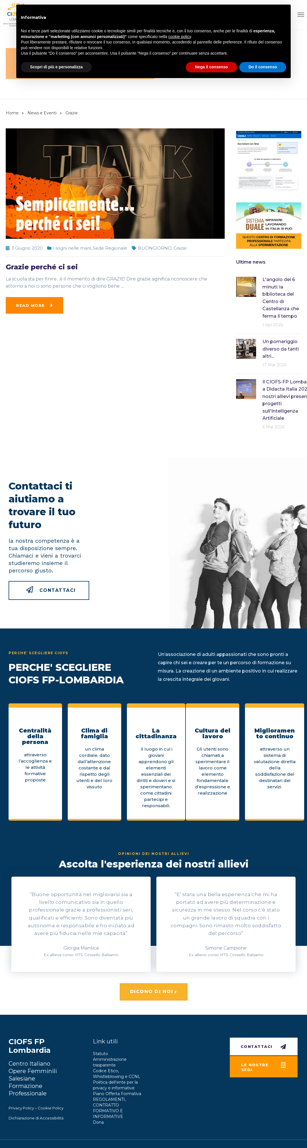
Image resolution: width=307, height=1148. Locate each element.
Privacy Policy (21, 1108)
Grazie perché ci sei (42, 267)
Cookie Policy (50, 1108)
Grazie (180, 248)
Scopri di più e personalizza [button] (56, 67)
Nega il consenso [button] (211, 67)
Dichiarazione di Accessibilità (36, 1118)
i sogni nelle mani (72, 248)
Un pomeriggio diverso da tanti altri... (280, 349)
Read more (30, 305)
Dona (98, 1122)
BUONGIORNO (155, 248)
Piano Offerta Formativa (117, 1093)
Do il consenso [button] (262, 67)
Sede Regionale (110, 248)
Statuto (100, 1053)
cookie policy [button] (179, 36)
